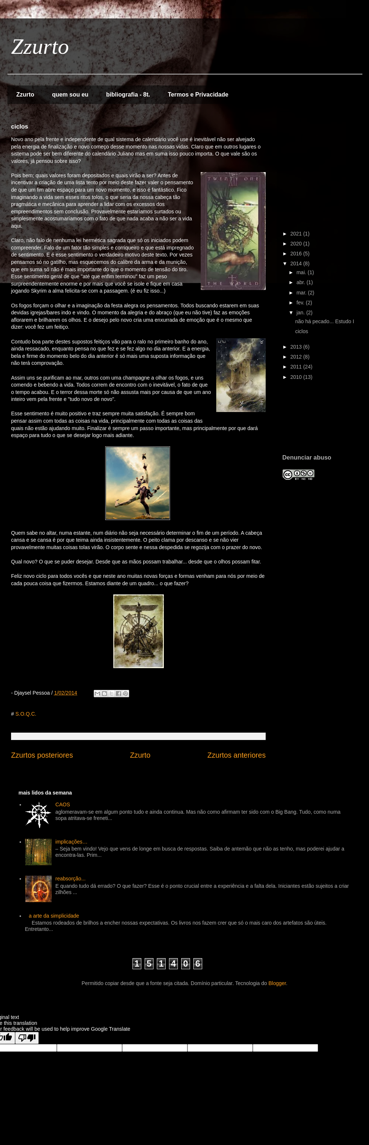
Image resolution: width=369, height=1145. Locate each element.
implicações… (71, 842)
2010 (296, 377)
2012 (296, 357)
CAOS (62, 804)
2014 (296, 263)
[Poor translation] (27, 1038)
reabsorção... (70, 879)
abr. (301, 282)
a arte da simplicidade (54, 916)
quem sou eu (70, 94)
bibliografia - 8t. (128, 94)
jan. (301, 312)
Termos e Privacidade (198, 94)
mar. (302, 293)
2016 (296, 253)
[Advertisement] (305, 422)
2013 (296, 347)
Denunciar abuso (306, 457)
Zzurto (40, 46)
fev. (301, 303)
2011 (296, 367)
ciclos (301, 331)
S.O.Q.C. (26, 714)
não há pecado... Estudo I (324, 321)
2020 (296, 244)
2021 (296, 234)
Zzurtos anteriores (236, 755)
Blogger (277, 983)
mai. (301, 272)
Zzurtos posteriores (42, 755)
